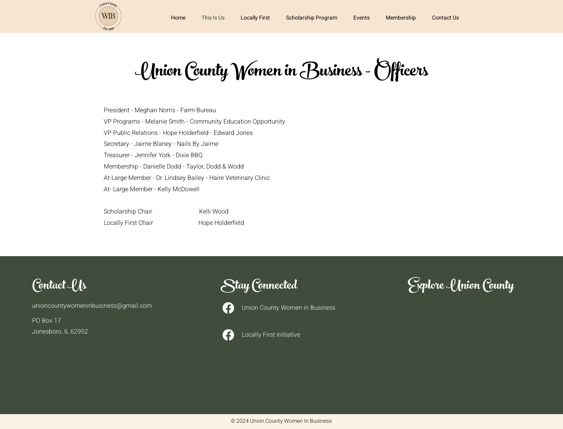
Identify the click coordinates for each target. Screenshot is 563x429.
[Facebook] (228, 308)
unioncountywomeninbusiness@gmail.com (92, 306)
